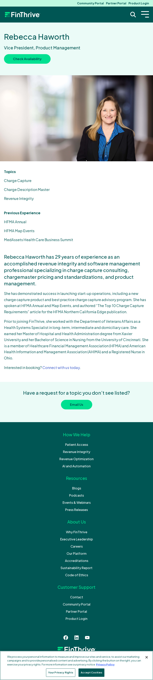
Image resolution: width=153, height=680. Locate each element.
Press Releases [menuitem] (76, 510)
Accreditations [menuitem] (76, 561)
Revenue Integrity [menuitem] (76, 452)
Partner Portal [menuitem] (116, 3)
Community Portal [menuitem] (90, 3)
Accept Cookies (91, 672)
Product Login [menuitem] (138, 3)
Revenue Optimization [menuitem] (76, 459)
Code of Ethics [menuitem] (76, 575)
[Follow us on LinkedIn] (76, 637)
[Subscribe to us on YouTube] (87, 637)
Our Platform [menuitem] (76, 553)
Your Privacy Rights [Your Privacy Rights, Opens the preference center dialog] (60, 672)
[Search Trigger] (133, 15)
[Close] (146, 657)
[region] (76, 665)
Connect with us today (61, 367)
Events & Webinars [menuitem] (77, 502)
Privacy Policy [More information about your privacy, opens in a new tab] (105, 664)
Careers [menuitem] (77, 546)
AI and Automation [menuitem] (76, 466)
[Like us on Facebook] (65, 637)
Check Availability (27, 59)
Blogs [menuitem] (76, 488)
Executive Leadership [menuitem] (76, 539)
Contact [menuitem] (76, 597)
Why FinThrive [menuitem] (76, 532)
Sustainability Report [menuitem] (76, 568)
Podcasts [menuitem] (76, 495)
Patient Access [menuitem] (76, 444)
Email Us (76, 404)
